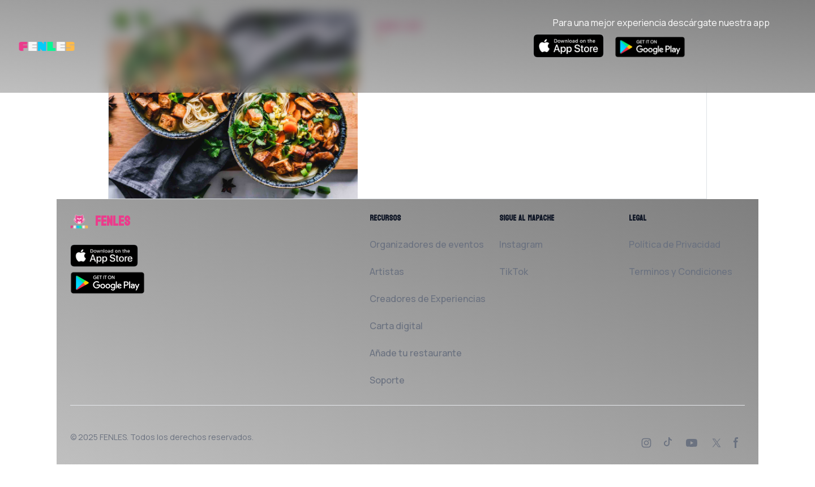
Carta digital (396, 326)
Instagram (521, 244)
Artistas (387, 271)
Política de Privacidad (674, 244)
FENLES (113, 437)
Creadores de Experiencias (428, 298)
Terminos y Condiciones (680, 271)
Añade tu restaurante (416, 353)
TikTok (513, 271)
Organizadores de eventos (427, 244)
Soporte (387, 380)
